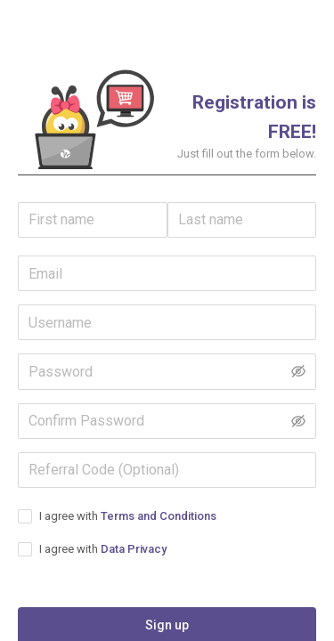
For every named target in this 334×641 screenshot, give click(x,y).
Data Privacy (134, 549)
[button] (92, 118)
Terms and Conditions (158, 516)
